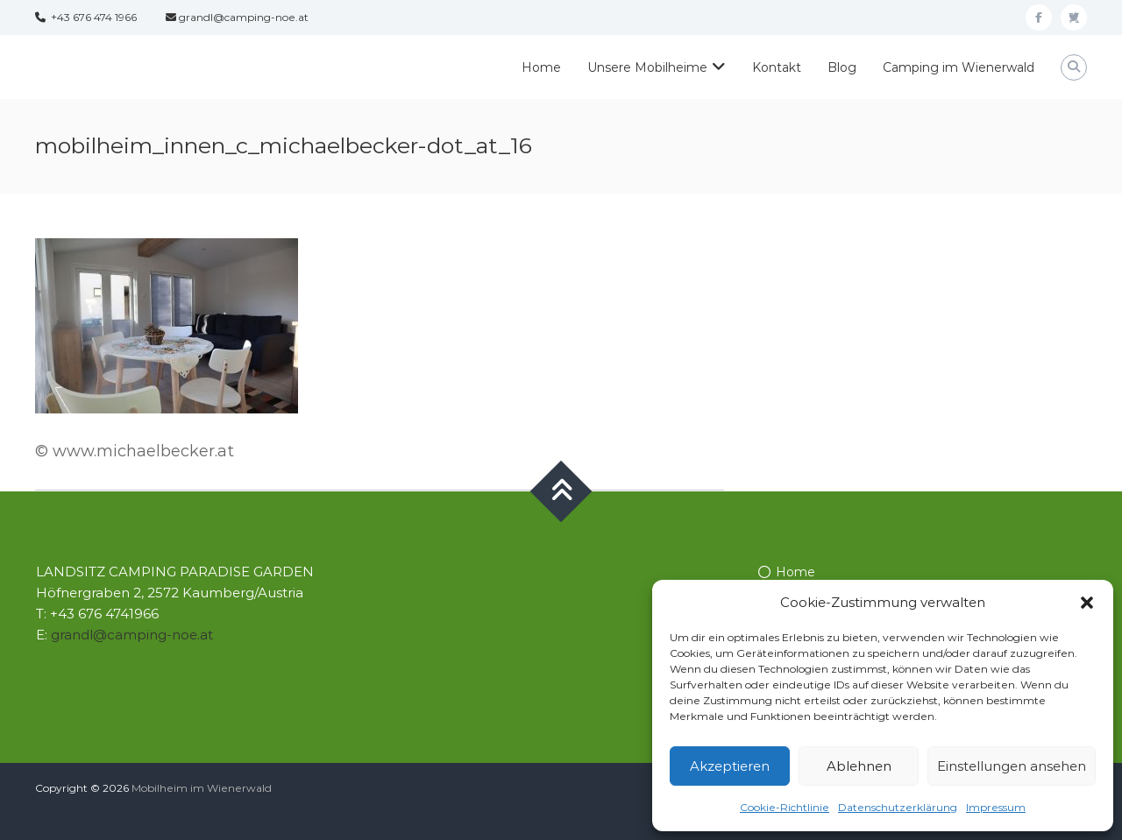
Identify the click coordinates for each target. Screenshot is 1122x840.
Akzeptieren (730, 766)
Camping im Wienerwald (958, 67)
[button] (1087, 602)
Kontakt (776, 67)
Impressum (996, 807)
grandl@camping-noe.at (237, 17)
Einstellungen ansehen (1011, 766)
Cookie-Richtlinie (784, 807)
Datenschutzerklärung (897, 807)
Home (541, 67)
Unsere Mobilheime (647, 67)
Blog (841, 67)
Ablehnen (859, 766)
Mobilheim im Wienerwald (201, 787)
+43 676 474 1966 (86, 17)
